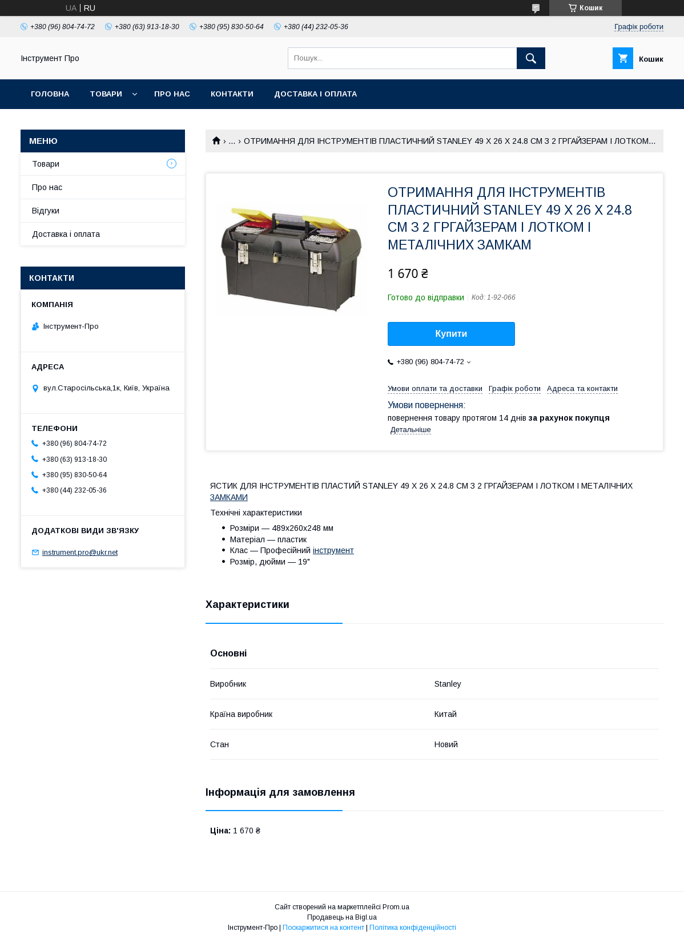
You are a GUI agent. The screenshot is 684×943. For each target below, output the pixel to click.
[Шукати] (531, 58)
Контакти (232, 94)
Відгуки (45, 210)
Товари (106, 94)
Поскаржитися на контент (323, 928)
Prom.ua (396, 907)
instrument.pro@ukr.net (80, 552)
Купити (452, 333)
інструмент (333, 550)
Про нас (172, 94)
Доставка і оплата (315, 94)
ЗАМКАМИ (229, 497)
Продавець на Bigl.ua (342, 917)
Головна (50, 94)
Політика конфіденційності (412, 928)
